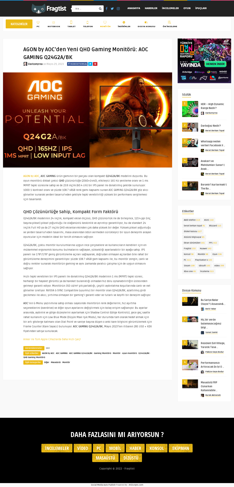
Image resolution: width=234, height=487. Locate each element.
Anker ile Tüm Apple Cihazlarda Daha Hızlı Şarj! (52, 339)
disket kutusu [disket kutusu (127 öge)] (193, 231)
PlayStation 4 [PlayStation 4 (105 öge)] (203, 260)
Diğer (46, 362)
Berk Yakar (210, 309)
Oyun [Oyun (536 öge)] (217, 254)
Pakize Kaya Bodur (214, 352)
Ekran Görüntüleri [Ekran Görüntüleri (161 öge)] (194, 243)
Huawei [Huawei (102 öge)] (205, 248)
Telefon (88, 25)
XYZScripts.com (136, 485)
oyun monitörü (129, 353)
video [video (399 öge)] (219, 265)
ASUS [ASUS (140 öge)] (208, 220)
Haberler (151, 8)
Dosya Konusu (146, 25)
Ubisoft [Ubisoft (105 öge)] (204, 265)
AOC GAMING (62, 353)
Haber (135, 448)
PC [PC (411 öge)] (187, 260)
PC (38, 25)
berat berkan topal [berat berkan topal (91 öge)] (194, 225)
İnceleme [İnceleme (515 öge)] (207, 271)
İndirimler (124, 25)
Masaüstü (56, 362)
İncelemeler (170, 8)
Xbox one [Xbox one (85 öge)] (190, 271)
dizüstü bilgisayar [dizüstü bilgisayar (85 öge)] (194, 237)
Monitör (105, 25)
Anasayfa (134, 8)
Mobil (115, 448)
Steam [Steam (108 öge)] (189, 265)
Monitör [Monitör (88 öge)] (203, 254)
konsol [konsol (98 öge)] (189, 254)
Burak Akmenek (213, 395)
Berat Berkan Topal (214, 130)
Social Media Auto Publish (103, 485)
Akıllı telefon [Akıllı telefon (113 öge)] (192, 220)
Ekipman (180, 448)
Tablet (71, 25)
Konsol (156, 448)
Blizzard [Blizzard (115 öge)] (215, 225)
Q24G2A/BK (143, 353)
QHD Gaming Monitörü (34, 357)
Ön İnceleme (170, 25)
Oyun (187, 8)
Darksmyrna (35, 64)
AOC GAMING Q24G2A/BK (80, 353)
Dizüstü (130, 458)
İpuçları (201, 8)
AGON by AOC (48, 353)
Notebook (54, 25)
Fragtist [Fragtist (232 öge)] (190, 248)
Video (82, 448)
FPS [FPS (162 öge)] (213, 243)
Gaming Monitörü (102, 353)
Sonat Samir (211, 332)
